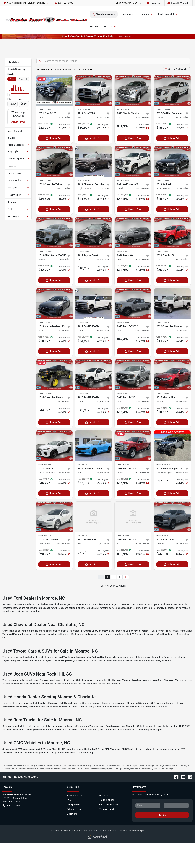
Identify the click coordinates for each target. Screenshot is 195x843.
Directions (72, 813)
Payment (22, 79)
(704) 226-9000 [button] (64, 3)
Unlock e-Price (54, 138)
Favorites (153, 3)
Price (12, 79)
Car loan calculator (109, 804)
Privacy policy (74, 809)
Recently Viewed (177, 3)
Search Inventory (104, 14)
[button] (27, 3)
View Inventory (74, 795)
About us (103, 795)
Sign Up (162, 815)
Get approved (73, 804)
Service (94, 26)
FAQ (69, 800)
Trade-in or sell (106, 800)
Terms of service (107, 809)
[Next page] (125, 577)
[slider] (9, 94)
